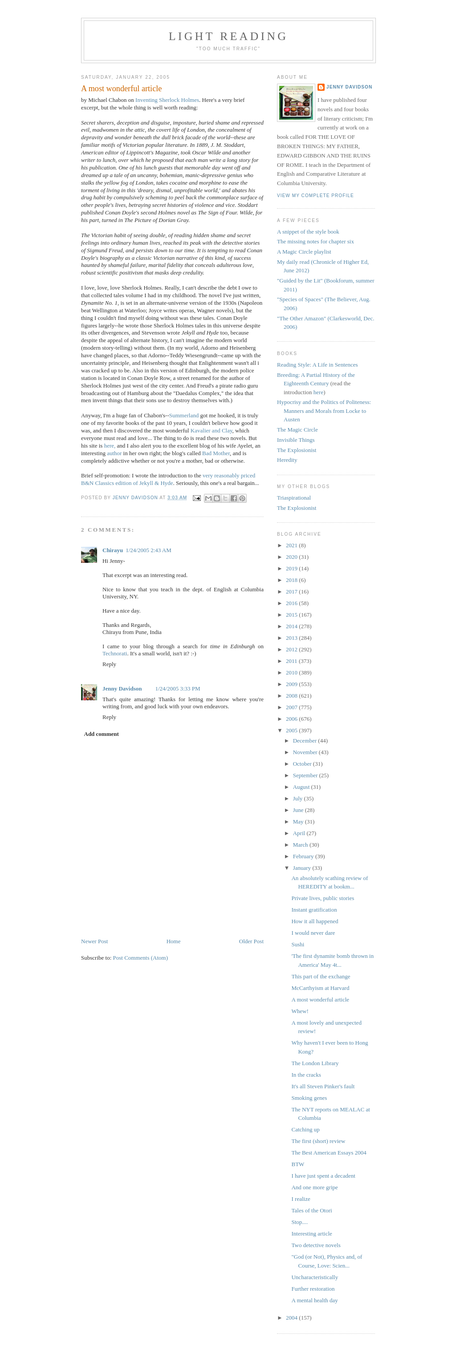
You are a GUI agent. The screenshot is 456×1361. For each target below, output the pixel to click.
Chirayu (112, 550)
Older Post (251, 941)
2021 (292, 545)
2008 (292, 695)
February (304, 856)
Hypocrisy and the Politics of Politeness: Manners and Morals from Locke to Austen (324, 411)
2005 (292, 730)
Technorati (114, 653)
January (303, 867)
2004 (292, 1317)
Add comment (101, 734)
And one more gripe (314, 1187)
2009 (292, 684)
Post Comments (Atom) (140, 957)
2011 (292, 661)
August (302, 786)
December (305, 740)
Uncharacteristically (314, 1277)
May (299, 821)
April (300, 833)
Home (174, 941)
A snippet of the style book (308, 231)
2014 (292, 626)
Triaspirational (294, 497)
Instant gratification (314, 909)
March (301, 844)
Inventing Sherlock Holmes (167, 100)
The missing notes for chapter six (315, 241)
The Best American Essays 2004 (328, 1152)
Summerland (184, 415)
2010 (292, 672)
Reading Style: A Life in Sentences (317, 364)
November (306, 752)
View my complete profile (315, 195)
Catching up (305, 1129)
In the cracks (306, 1074)
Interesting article (311, 1233)
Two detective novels (315, 1245)
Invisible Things (296, 439)
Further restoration (312, 1288)
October (303, 763)
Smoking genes (309, 1097)
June (299, 810)
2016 (292, 603)
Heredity (287, 459)
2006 (292, 718)
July (298, 798)
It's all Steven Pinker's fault (322, 1086)
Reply (109, 664)
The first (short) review (318, 1141)
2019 (292, 568)
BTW (297, 1164)
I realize (300, 1198)
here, (110, 445)
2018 (292, 580)
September (306, 775)
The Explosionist (296, 450)
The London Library (314, 1063)
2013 (292, 637)
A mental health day (314, 1300)
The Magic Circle (297, 429)
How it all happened (314, 921)
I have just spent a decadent (323, 1175)
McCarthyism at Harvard (320, 988)
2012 (292, 649)
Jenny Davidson (122, 688)
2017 (292, 591)
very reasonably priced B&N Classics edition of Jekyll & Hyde (168, 479)
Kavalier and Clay (211, 430)
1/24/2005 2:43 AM (148, 550)
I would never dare (313, 932)
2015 (292, 614)
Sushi (297, 944)
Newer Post (94, 941)
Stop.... (299, 1222)
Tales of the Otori (311, 1210)
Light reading (229, 36)
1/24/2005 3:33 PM (177, 688)
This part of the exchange (320, 976)
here (318, 392)
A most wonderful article (320, 999)
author (114, 453)
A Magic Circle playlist (304, 251)
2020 (292, 556)
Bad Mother (216, 453)
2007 (292, 707)
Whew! (299, 1011)
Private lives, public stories (322, 898)
